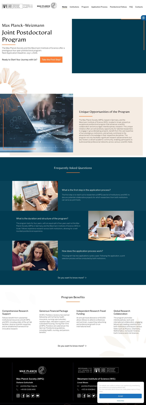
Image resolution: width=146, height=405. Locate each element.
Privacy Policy (120, 400)
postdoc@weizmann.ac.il (91, 386)
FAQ (131, 7)
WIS (125, 195)
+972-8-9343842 (88, 389)
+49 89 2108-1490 (28, 389)
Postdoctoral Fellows (118, 7)
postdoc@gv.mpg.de (28, 386)
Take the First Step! (51, 59)
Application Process (99, 7)
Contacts (139, 7)
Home (64, 7)
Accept (120, 396)
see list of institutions (111, 195)
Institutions (74, 7)
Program (85, 7)
